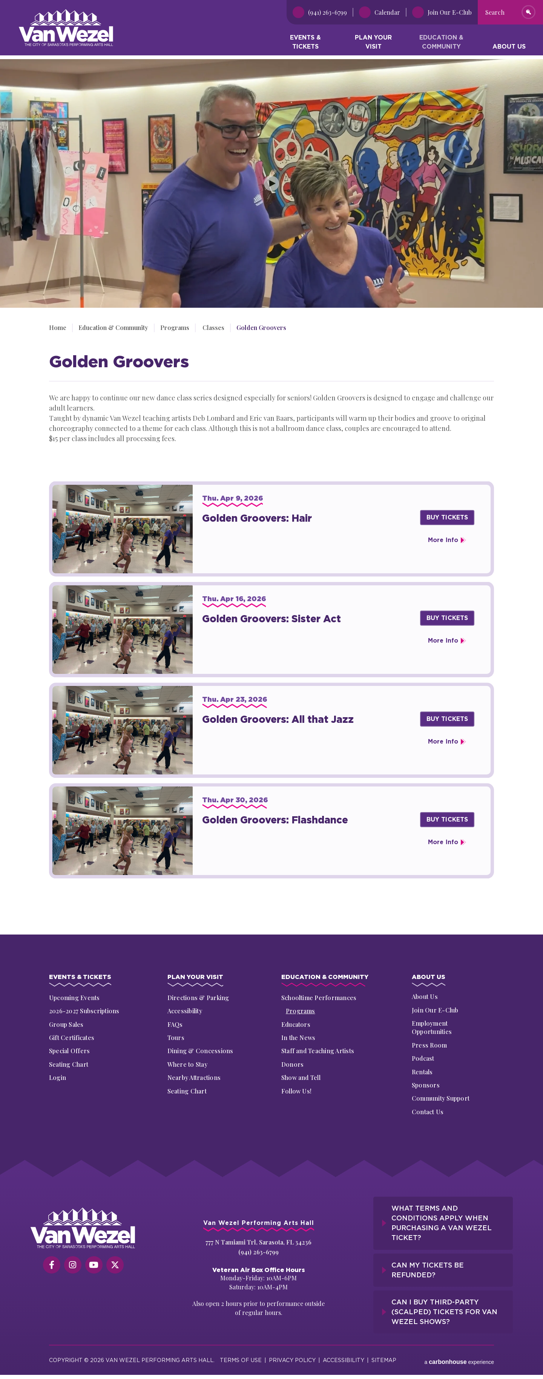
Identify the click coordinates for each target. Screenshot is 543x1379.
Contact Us (427, 1113)
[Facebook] (51, 1266)
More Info (443, 540)
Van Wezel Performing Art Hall (61, 13)
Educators (295, 1024)
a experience (459, 1356)
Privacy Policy (292, 1356)
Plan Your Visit (373, 43)
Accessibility (184, 1011)
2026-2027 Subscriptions (84, 1011)
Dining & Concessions (200, 1051)
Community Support (440, 1099)
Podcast (423, 1059)
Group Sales (66, 1024)
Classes (212, 327)
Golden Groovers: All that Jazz (278, 719)
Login (57, 1078)
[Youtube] (94, 1266)
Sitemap (383, 1356)
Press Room (429, 1046)
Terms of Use (241, 1356)
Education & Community (441, 43)
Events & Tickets (305, 43)
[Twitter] (115, 1266)
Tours (175, 1038)
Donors (292, 1064)
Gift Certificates (71, 1038)
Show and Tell (301, 1078)
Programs (174, 327)
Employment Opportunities (432, 1028)
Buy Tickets (447, 517)
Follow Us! (296, 1091)
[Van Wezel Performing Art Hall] (83, 1229)
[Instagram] (72, 1266)
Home (57, 327)
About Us (509, 48)
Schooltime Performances (319, 998)
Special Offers (69, 1051)
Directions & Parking (198, 998)
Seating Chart (68, 1064)
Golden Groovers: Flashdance (275, 820)
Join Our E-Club (435, 1011)
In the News (298, 1038)
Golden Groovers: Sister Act (271, 619)
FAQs (175, 1024)
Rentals (422, 1073)
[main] (271, 493)
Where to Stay (187, 1064)
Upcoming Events (74, 998)
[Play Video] (271, 183)
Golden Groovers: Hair (257, 518)
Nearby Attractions (194, 1078)
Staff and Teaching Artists (317, 1051)
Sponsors (426, 1086)
